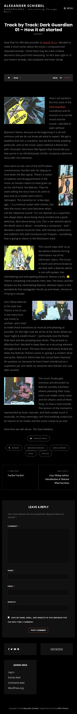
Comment (13, 526)
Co (55, 42)
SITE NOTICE (57, 649)
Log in (11, 672)
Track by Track (40, 438)
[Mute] (60, 77)
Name (11, 570)
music (31, 453)
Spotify (47, 42)
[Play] (9, 77)
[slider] (67, 77)
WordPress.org (16, 688)
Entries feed (14, 677)
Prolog (45, 453)
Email (11, 586)
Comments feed (16, 682)
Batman (15, 448)
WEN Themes (63, 708)
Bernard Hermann (35, 448)
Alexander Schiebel (24, 5)
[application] (38, 77)
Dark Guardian (57, 106)
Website (12, 602)
